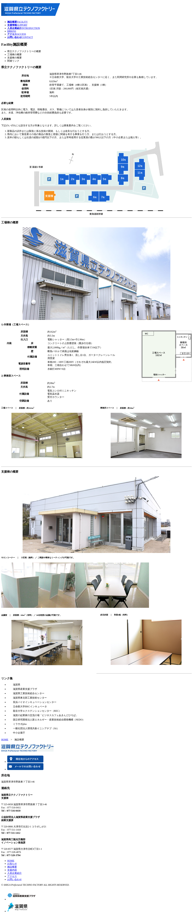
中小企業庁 (19, 732)
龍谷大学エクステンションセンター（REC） (37, 711)
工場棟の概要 (14, 54)
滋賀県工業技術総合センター (28, 693)
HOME (4, 739)
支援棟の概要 (14, 57)
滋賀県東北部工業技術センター (30, 697)
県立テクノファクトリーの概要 (24, 51)
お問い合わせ (14, 879)
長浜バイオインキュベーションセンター (34, 702)
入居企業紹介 (14, 873)
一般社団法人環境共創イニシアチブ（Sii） (36, 728)
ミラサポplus (20, 724)
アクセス (12, 876)
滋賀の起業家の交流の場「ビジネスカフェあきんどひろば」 (45, 715)
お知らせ (12, 863)
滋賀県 (16, 684)
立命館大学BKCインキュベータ (30, 706)
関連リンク (13, 61)
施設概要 (12, 866)
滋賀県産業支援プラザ (25, 689)
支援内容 (12, 870)
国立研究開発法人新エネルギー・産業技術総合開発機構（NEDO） (49, 719)
